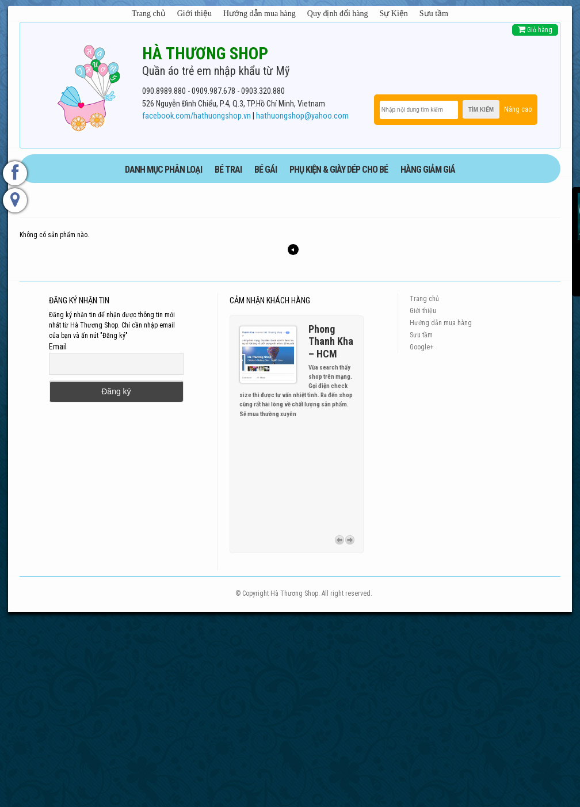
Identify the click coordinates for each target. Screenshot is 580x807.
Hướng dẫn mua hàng (259, 13)
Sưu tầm (433, 13)
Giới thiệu (194, 13)
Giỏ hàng (535, 29)
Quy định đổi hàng (337, 13)
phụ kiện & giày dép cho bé (338, 169)
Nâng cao (518, 109)
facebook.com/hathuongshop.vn (196, 116)
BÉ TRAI (228, 169)
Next (349, 538)
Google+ (421, 347)
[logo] (89, 86)
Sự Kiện (394, 13)
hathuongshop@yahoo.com (302, 116)
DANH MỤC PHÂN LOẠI (163, 169)
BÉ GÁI (265, 169)
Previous (339, 538)
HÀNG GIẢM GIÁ (427, 169)
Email (58, 346)
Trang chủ (149, 13)
